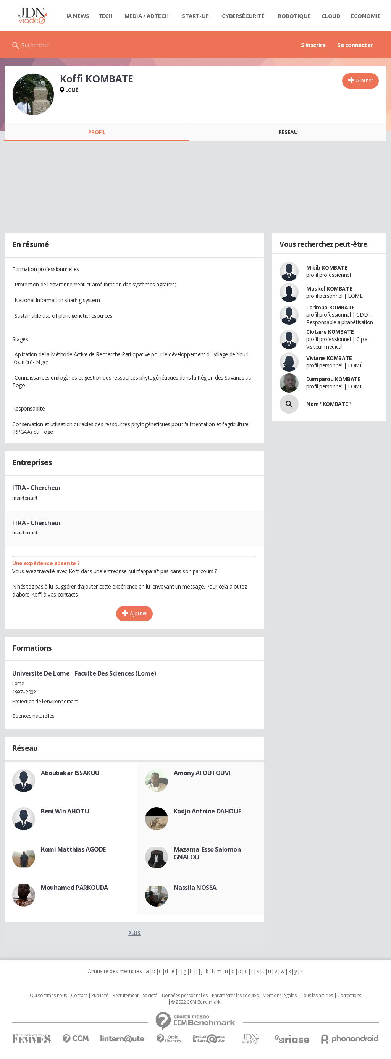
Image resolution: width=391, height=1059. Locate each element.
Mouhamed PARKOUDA (74, 887)
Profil (96, 132)
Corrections (349, 995)
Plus (134, 933)
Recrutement (125, 995)
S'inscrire (313, 45)
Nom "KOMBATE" (328, 403)
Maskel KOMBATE (329, 288)
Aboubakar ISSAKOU (70, 773)
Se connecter (355, 45)
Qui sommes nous (48, 995)
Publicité (99, 995)
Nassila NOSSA (195, 887)
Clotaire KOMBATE (330, 331)
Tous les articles (317, 995)
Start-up (195, 15)
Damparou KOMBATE (333, 379)
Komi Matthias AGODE (73, 849)
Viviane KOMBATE (329, 358)
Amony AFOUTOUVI (202, 773)
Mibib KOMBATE (326, 267)
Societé (150, 995)
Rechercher (35, 45)
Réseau (287, 132)
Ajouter (364, 80)
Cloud (331, 15)
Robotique (294, 15)
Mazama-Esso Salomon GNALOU (207, 853)
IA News (77, 15)
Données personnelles (185, 995)
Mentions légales (279, 995)
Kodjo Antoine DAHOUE (207, 811)
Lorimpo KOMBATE (330, 307)
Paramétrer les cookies (235, 995)
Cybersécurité (243, 15)
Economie (366, 15)
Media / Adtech (146, 15)
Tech (106, 15)
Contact (79, 995)
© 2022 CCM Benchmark (195, 1002)
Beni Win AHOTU (65, 811)
